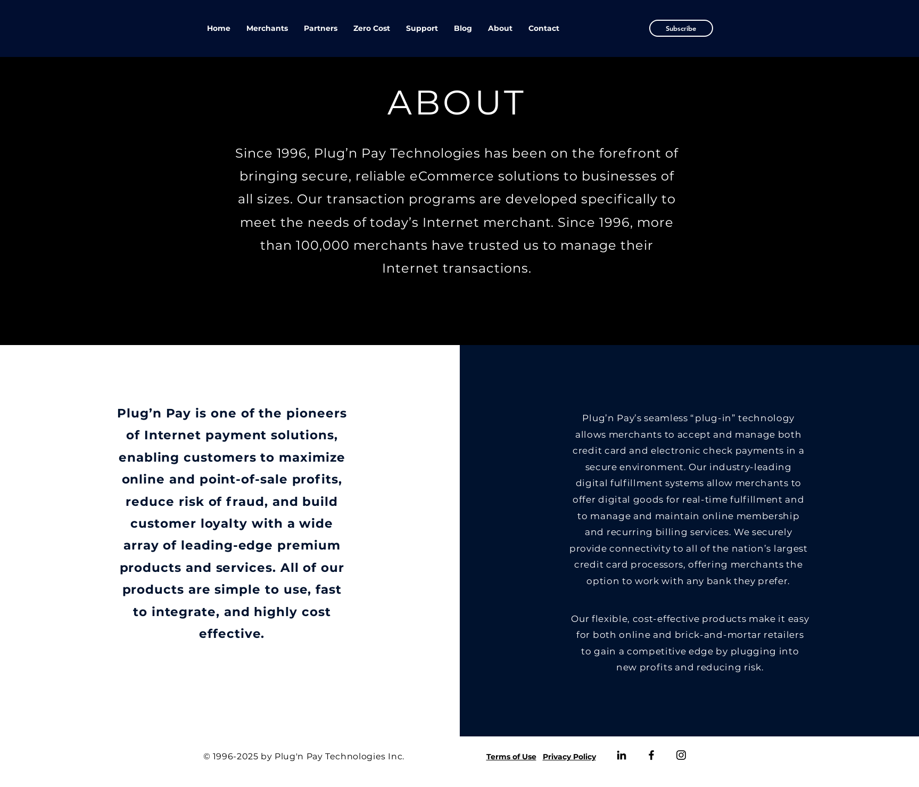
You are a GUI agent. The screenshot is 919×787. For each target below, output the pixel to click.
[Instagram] (681, 755)
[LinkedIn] (621, 755)
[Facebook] (651, 755)
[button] (681, 28)
